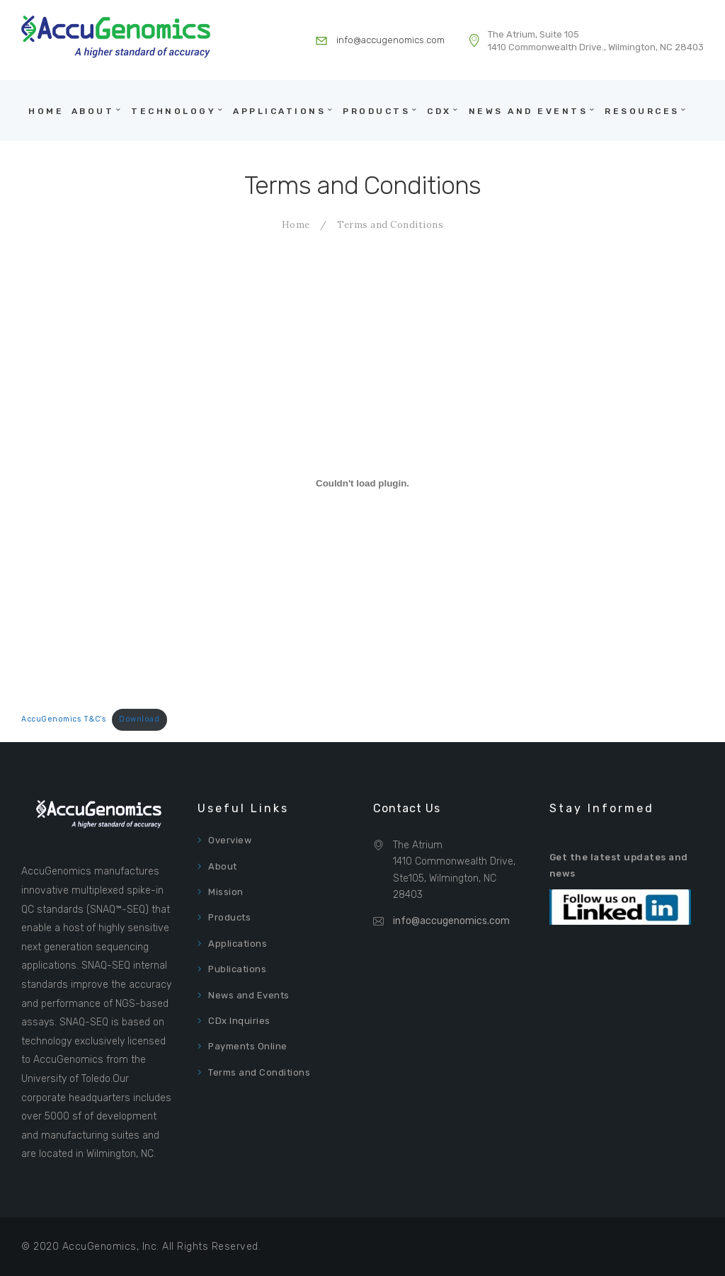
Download (139, 719)
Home (296, 225)
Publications (237, 969)
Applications (237, 943)
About (222, 866)
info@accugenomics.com (451, 921)
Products (229, 917)
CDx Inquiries (239, 1020)
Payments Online (247, 1046)
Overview (229, 840)
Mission (226, 892)
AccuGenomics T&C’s (63, 719)
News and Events (249, 995)
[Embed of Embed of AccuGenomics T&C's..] (362, 483)
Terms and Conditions (259, 1072)
